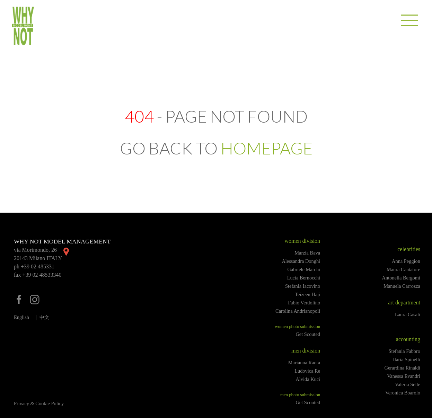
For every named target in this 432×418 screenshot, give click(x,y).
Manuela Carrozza (401, 286)
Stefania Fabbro (404, 351)
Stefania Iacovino (302, 286)
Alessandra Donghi (301, 261)
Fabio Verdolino (304, 302)
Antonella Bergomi (401, 278)
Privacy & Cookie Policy (39, 403)
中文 (44, 317)
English (21, 317)
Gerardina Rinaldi (403, 368)
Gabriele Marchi (303, 269)
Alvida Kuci (308, 379)
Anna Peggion (406, 261)
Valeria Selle (407, 384)
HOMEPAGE (266, 148)
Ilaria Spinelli (406, 359)
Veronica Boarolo (402, 392)
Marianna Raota (304, 362)
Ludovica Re (307, 371)
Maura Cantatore (403, 269)
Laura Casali (407, 314)
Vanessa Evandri (403, 376)
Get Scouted (308, 334)
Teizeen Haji (307, 294)
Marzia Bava (307, 253)
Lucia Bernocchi (303, 278)
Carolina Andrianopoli (297, 311)
